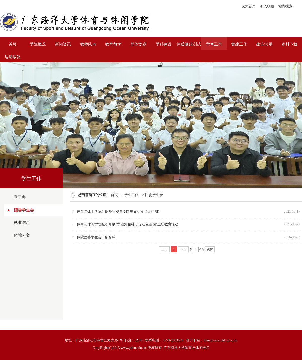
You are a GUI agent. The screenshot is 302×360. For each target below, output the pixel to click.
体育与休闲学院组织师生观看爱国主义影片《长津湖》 (119, 211)
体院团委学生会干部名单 (96, 237)
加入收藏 (267, 6)
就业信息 (22, 222)
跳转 (210, 249)
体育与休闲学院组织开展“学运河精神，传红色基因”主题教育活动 (127, 224)
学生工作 (131, 195)
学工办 (20, 197)
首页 (114, 195)
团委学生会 (24, 210)
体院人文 (22, 235)
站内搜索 (285, 6)
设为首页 (249, 6)
